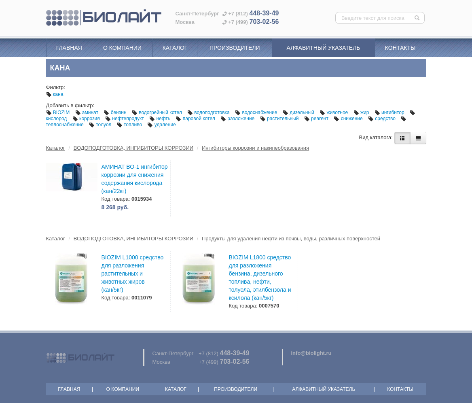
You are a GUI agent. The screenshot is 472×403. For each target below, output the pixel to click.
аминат (87, 112)
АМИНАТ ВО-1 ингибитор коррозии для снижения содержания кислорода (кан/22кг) (135, 178)
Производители (235, 48)
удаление (161, 124)
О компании (122, 48)
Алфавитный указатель (323, 48)
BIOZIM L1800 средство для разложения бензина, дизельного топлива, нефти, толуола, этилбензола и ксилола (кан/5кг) (260, 277)
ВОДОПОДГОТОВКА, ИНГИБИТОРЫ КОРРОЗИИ (133, 148)
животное (334, 112)
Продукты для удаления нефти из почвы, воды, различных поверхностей (291, 238)
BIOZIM (58, 112)
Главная (69, 48)
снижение (349, 118)
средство (382, 118)
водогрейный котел (157, 112)
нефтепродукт (125, 118)
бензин (116, 112)
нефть (160, 118)
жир (361, 112)
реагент (317, 118)
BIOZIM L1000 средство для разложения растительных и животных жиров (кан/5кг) (133, 273)
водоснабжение (257, 112)
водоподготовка (209, 112)
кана (54, 94)
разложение (238, 118)
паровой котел (196, 118)
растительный (280, 118)
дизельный (299, 112)
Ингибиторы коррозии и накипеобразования (255, 148)
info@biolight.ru (311, 353)
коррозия (86, 118)
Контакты (400, 48)
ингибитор (390, 112)
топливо (130, 124)
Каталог (175, 48)
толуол (101, 124)
